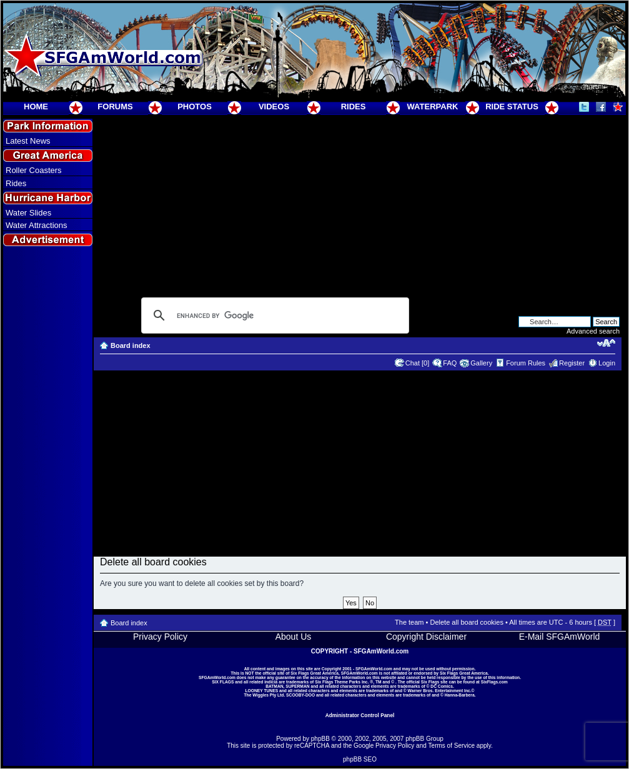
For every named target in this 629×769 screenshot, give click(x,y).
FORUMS (114, 106)
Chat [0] (417, 363)
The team (409, 622)
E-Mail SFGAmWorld (559, 637)
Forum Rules (525, 363)
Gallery (481, 363)
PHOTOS (194, 106)
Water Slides (28, 212)
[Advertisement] (48, 475)
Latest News (28, 141)
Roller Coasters (34, 170)
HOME (36, 106)
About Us (293, 637)
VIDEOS (274, 106)
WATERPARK (432, 106)
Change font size (606, 343)
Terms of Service (451, 745)
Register (572, 363)
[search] (273, 315)
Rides (16, 183)
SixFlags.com (494, 682)
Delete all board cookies (466, 622)
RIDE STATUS (511, 106)
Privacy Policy (160, 637)
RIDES (353, 106)
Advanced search (593, 331)
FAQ (450, 363)
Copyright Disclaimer (426, 637)
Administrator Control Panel (360, 715)
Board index (131, 345)
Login (606, 363)
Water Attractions (36, 225)
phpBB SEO (360, 759)
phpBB (320, 738)
